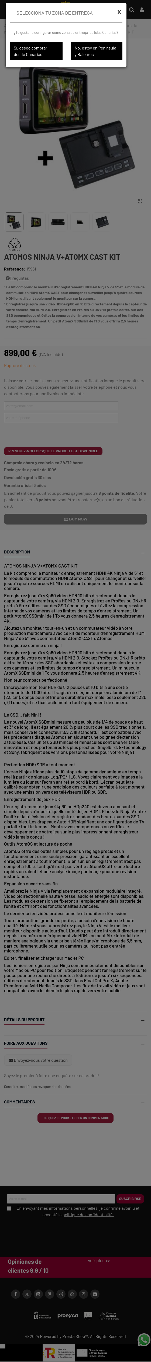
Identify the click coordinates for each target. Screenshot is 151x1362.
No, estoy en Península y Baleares (95, 51)
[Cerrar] (119, 11)
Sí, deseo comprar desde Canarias (30, 51)
